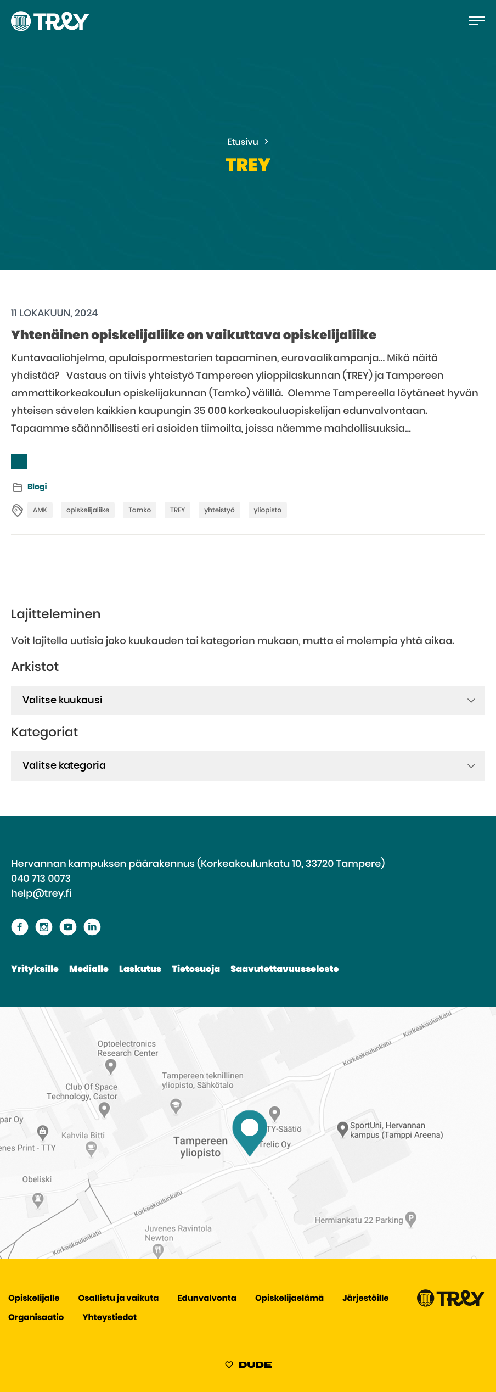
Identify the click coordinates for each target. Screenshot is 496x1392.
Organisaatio (36, 1318)
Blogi (37, 487)
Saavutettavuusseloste (284, 969)
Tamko (139, 510)
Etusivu (242, 142)
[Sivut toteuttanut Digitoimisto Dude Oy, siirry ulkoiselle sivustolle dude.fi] (248, 1367)
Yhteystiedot (109, 1318)
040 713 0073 (41, 879)
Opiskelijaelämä (289, 1299)
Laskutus (140, 969)
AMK (40, 510)
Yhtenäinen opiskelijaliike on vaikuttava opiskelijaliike (193, 335)
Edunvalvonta (207, 1299)
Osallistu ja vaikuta (118, 1299)
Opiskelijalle (33, 1299)
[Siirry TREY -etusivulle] (451, 1304)
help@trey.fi (41, 894)
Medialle (89, 969)
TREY (177, 510)
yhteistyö (219, 510)
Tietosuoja (196, 969)
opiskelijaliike (87, 510)
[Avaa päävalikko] (477, 20)
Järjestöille (365, 1299)
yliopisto (267, 510)
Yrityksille (35, 969)
